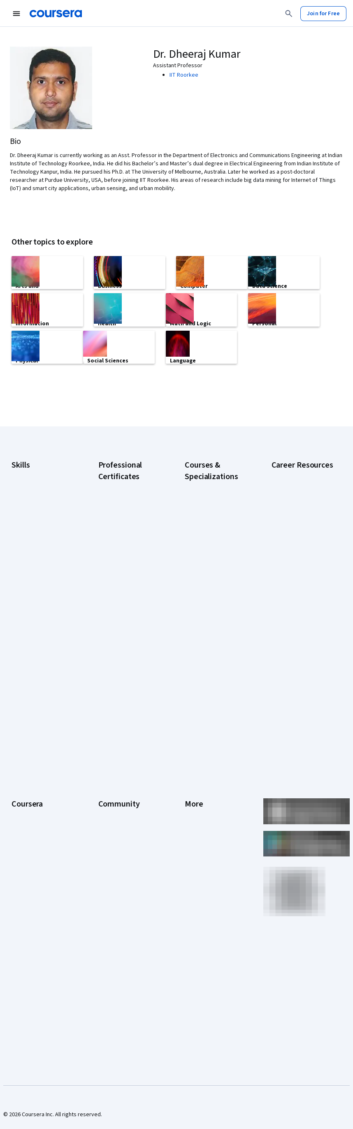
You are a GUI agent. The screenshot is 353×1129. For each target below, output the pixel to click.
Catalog (21, 813)
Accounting (25, 512)
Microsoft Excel (30, 586)
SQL (16, 623)
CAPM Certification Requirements (294, 528)
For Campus (26, 908)
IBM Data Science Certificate (119, 684)
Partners (108, 776)
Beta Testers (114, 789)
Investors (196, 776)
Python (20, 611)
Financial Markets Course (215, 639)
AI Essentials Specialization (202, 527)
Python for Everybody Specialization (212, 696)
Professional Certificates (42, 838)
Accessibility (200, 826)
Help (190, 813)
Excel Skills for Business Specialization (214, 622)
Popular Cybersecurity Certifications (299, 701)
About (19, 764)
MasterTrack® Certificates (29, 855)
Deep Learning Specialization (202, 601)
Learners (109, 764)
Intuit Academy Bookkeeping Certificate (128, 704)
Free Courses (28, 945)
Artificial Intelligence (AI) (41, 524)
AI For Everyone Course (213, 564)
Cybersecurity (29, 536)
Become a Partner (34, 921)
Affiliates (195, 875)
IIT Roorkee (184, 75)
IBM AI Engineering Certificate (120, 643)
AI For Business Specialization (203, 548)
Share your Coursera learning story (37, 962)
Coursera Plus (29, 826)
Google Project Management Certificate (128, 601)
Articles (194, 851)
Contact (194, 838)
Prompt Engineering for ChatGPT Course (213, 676)
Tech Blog (110, 826)
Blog (103, 801)
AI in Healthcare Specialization (204, 581)
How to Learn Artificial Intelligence (298, 660)
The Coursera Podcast (126, 813)
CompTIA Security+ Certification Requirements (295, 573)
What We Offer (29, 776)
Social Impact (28, 933)
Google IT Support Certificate (121, 581)
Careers (21, 801)
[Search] (289, 14)
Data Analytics (29, 549)
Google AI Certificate (124, 523)
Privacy (194, 801)
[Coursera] (56, 13)
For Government (32, 896)
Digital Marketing (32, 561)
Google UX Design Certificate (120, 622)
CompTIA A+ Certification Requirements (302, 549)
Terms (193, 789)
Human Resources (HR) (39, 573)
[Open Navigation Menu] (16, 14)
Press (192, 764)
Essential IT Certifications (288, 598)
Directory (196, 863)
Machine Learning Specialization (206, 655)
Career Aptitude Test (298, 512)
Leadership (25, 789)
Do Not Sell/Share (206, 908)
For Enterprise (29, 884)
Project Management (37, 598)
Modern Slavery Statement (204, 892)
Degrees (22, 871)
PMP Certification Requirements (293, 681)
